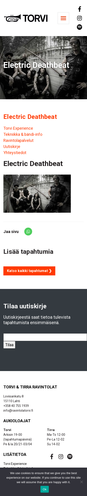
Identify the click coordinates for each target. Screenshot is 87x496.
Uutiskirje (11, 146)
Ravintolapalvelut (18, 140)
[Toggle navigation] (63, 18)
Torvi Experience (18, 128)
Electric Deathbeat (30, 116)
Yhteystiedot (14, 152)
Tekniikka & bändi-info (22, 134)
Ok (45, 489)
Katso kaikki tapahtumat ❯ (29, 271)
